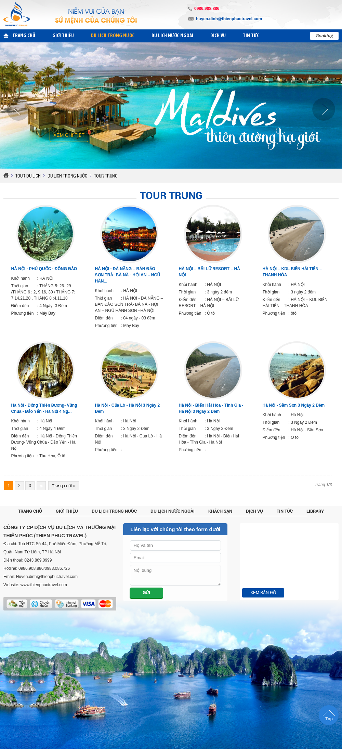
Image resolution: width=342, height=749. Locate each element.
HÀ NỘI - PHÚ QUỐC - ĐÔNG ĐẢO (44, 268)
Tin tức (285, 511)
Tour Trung (171, 195)
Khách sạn (220, 511)
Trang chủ (30, 511)
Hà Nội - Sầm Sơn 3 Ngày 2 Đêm (294, 405)
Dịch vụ (254, 511)
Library (315, 511)
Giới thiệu (67, 511)
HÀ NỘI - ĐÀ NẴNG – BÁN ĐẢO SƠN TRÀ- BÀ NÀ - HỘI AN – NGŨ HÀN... (127, 275)
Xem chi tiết (68, 135)
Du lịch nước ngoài (172, 511)
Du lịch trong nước (114, 511)
